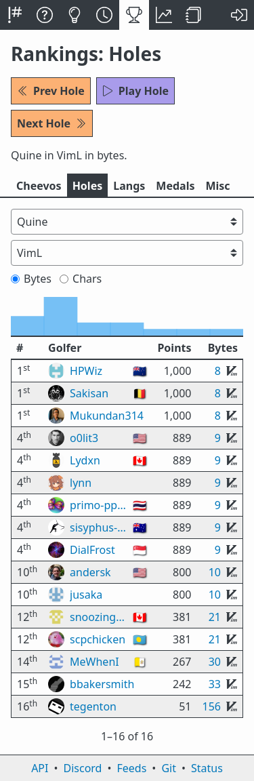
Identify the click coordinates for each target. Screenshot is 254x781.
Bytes (31, 278)
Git (168, 768)
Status (207, 768)
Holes (87, 185)
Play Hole (135, 90)
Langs (129, 185)
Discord (83, 768)
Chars (81, 278)
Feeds (132, 768)
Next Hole (52, 123)
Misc (217, 185)
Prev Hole (51, 90)
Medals (175, 185)
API (39, 768)
